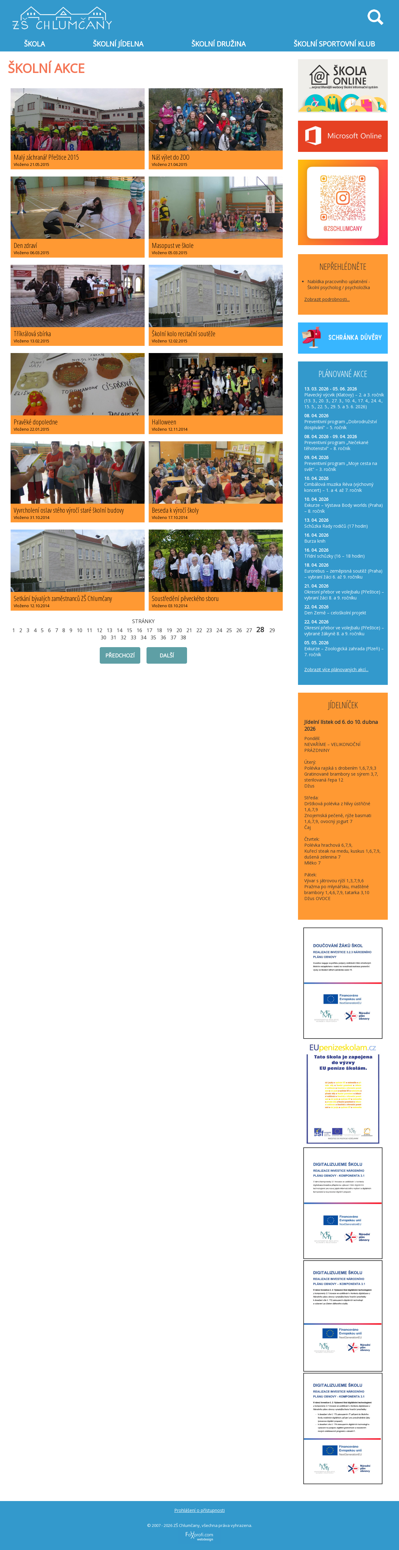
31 (113, 637)
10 (79, 630)
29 (272, 630)
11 (89, 630)
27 (249, 630)
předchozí (120, 655)
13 (109, 630)
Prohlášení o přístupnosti (199, 1510)
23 (209, 630)
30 (103, 637)
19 (169, 630)
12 (99, 630)
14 (119, 630)
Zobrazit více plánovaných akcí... (336, 669)
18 (159, 630)
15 (129, 630)
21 (189, 630)
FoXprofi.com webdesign (188, 1529)
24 (219, 630)
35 (153, 637)
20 (179, 630)
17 (149, 630)
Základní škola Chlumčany (62, 9)
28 (260, 629)
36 (163, 637)
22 (199, 630)
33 (133, 637)
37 (173, 637)
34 (143, 637)
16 (139, 630)
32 (123, 637)
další (167, 655)
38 (183, 637)
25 (229, 630)
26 (239, 630)
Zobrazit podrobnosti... (327, 299)
